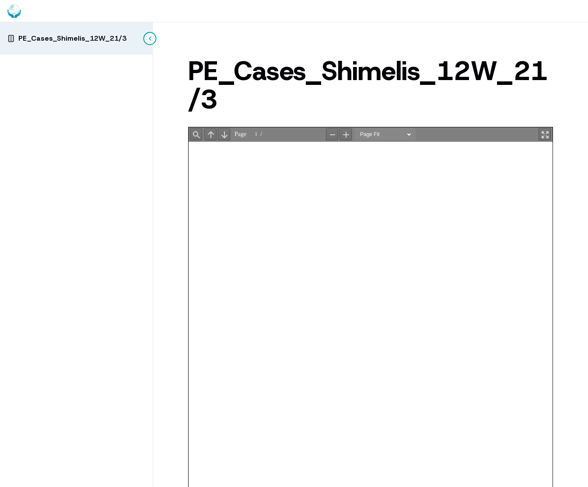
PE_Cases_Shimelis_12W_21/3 (72, 38)
